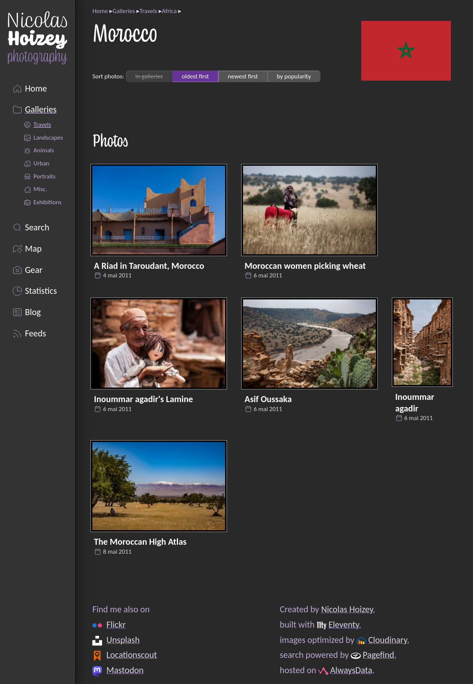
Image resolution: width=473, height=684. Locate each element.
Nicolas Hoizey (347, 609)
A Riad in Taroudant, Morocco (149, 265)
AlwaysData (351, 670)
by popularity (294, 76)
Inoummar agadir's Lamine (143, 399)
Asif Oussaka (268, 399)
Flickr (116, 624)
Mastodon (125, 670)
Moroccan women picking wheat (305, 265)
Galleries (124, 11)
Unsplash (123, 639)
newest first (243, 76)
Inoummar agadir (414, 402)
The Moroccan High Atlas (140, 541)
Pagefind (378, 654)
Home (100, 11)
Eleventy (344, 624)
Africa (169, 11)
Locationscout (132, 654)
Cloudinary (387, 639)
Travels (148, 11)
